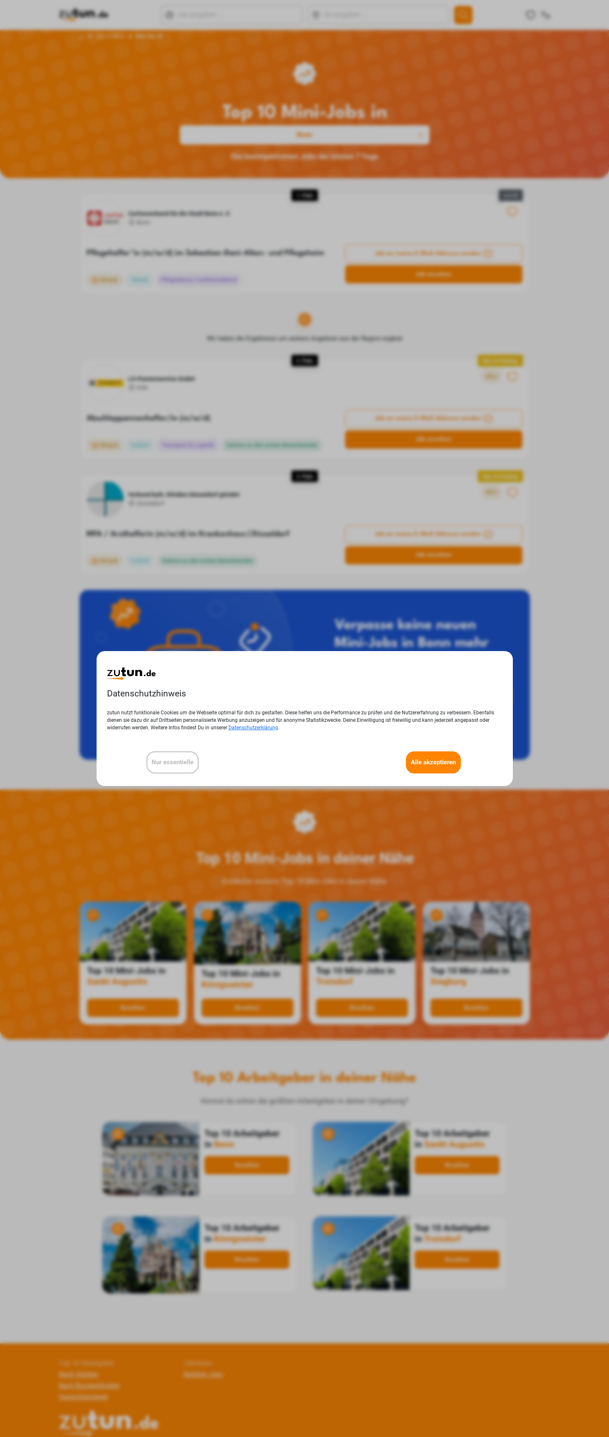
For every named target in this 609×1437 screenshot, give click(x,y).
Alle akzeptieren (433, 762)
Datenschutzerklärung (253, 728)
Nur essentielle (173, 762)
